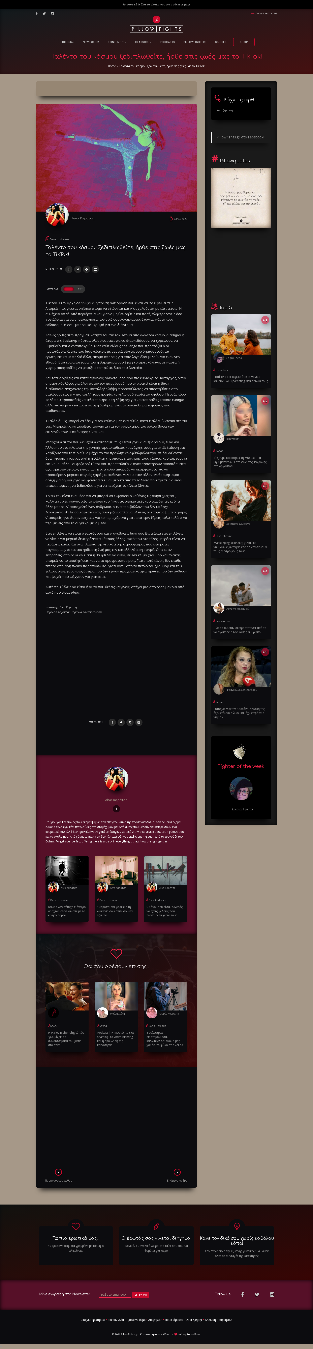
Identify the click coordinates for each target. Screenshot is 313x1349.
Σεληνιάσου (222, 620)
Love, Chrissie (223, 535)
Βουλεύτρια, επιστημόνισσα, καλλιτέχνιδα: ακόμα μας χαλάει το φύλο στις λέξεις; (165, 1037)
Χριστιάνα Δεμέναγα (238, 523)
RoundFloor (194, 1335)
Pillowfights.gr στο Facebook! (240, 137)
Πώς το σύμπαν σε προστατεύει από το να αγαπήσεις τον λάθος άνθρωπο (241, 629)
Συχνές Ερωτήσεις (93, 1320)
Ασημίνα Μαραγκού (237, 608)
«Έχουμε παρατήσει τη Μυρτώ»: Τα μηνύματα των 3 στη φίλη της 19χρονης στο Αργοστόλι (239, 461)
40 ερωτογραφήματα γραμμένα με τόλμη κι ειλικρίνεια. (76, 1248)
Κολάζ (53, 1026)
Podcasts (167, 42)
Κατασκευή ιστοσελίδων (155, 1335)
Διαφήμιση (155, 1320)
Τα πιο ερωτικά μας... (76, 1238)
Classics (143, 42)
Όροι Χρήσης (193, 1320)
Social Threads (157, 1026)
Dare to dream (59, 240)
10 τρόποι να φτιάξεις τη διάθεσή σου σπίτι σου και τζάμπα (114, 912)
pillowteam (232, 438)
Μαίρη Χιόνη (117, 1014)
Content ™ (117, 42)
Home (112, 66)
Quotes (221, 42)
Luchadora (222, 370)
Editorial (67, 42)
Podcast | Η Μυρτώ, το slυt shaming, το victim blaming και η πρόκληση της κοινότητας (115, 1039)
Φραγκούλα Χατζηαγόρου (241, 689)
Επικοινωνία (116, 1320)
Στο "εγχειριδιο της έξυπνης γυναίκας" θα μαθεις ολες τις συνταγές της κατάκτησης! (237, 1253)
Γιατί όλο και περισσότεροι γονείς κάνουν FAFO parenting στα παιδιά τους (241, 379)
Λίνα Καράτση (84, 218)
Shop (244, 42)
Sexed (102, 1026)
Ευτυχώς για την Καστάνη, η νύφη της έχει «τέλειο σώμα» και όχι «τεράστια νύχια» (238, 712)
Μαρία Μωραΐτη (168, 1014)
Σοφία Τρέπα (234, 358)
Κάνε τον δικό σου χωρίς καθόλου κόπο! (237, 1241)
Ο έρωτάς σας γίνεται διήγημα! (156, 1238)
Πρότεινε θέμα (136, 1320)
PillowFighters (195, 42)
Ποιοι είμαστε (174, 1320)
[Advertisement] (116, 1119)
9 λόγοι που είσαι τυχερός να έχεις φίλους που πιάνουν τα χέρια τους (163, 912)
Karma (219, 701)
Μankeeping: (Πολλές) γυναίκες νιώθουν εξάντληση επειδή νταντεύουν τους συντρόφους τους (240, 546)
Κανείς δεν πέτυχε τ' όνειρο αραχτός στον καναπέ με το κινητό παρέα (66, 912)
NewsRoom (91, 42)
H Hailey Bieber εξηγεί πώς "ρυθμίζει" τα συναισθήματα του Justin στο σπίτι (66, 1037)
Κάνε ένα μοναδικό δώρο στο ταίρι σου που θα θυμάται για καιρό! (156, 1248)
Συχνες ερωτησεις (266, 13)
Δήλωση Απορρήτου (218, 1320)
